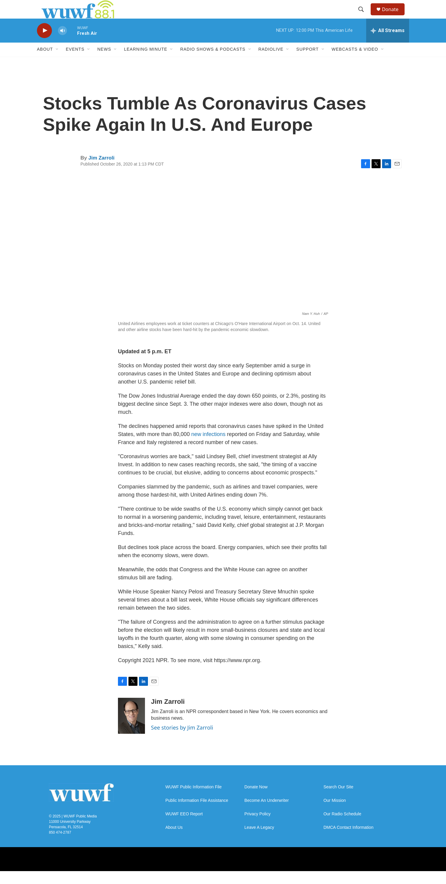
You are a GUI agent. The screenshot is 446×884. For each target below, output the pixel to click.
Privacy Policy (257, 827)
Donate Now (255, 800)
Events (75, 62)
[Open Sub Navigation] (57, 62)
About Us (174, 840)
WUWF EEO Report (184, 827)
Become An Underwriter (266, 813)
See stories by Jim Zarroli (182, 740)
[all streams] (387, 43)
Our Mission (335, 813)
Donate (393, 16)
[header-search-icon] (363, 16)
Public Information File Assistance (196, 813)
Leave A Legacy (259, 840)
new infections (208, 447)
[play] (44, 43)
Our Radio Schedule (342, 827)
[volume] (62, 43)
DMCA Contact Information (349, 840)
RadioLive (271, 62)
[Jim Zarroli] (131, 729)
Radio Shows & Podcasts (212, 62)
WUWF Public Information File (193, 800)
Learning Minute (145, 62)
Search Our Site (339, 800)
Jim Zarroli (101, 171)
